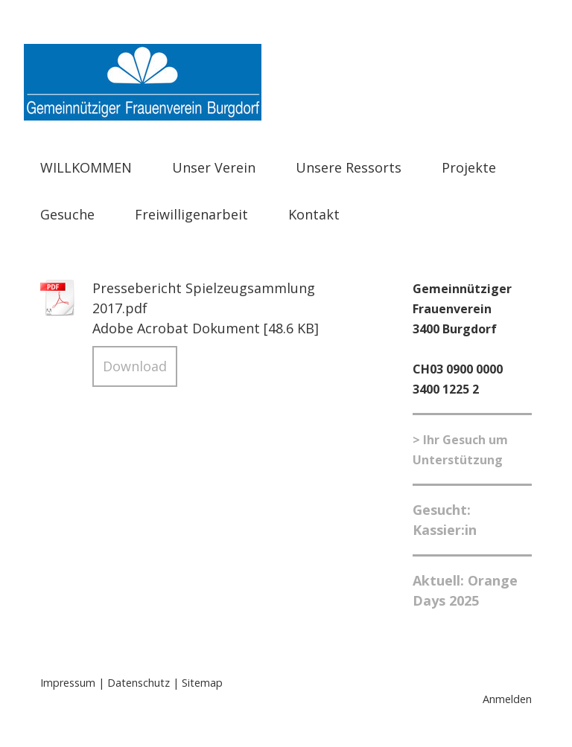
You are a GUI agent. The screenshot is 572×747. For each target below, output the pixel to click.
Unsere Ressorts (348, 167)
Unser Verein (213, 167)
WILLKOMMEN (86, 167)
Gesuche (67, 214)
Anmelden (507, 699)
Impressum (67, 683)
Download (135, 366)
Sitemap (202, 683)
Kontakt (314, 214)
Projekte (469, 167)
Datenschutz (138, 683)
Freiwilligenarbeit (191, 214)
